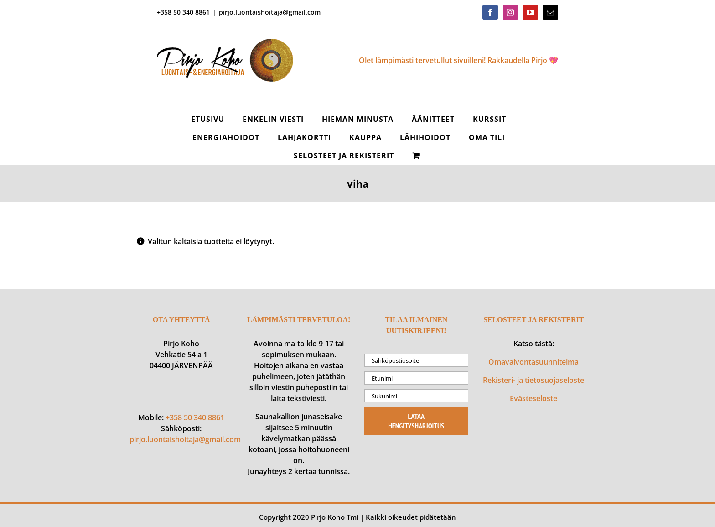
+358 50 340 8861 (195, 417)
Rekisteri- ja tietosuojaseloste (533, 380)
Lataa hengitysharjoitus (416, 421)
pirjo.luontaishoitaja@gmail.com (270, 12)
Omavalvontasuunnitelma (533, 362)
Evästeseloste (533, 398)
